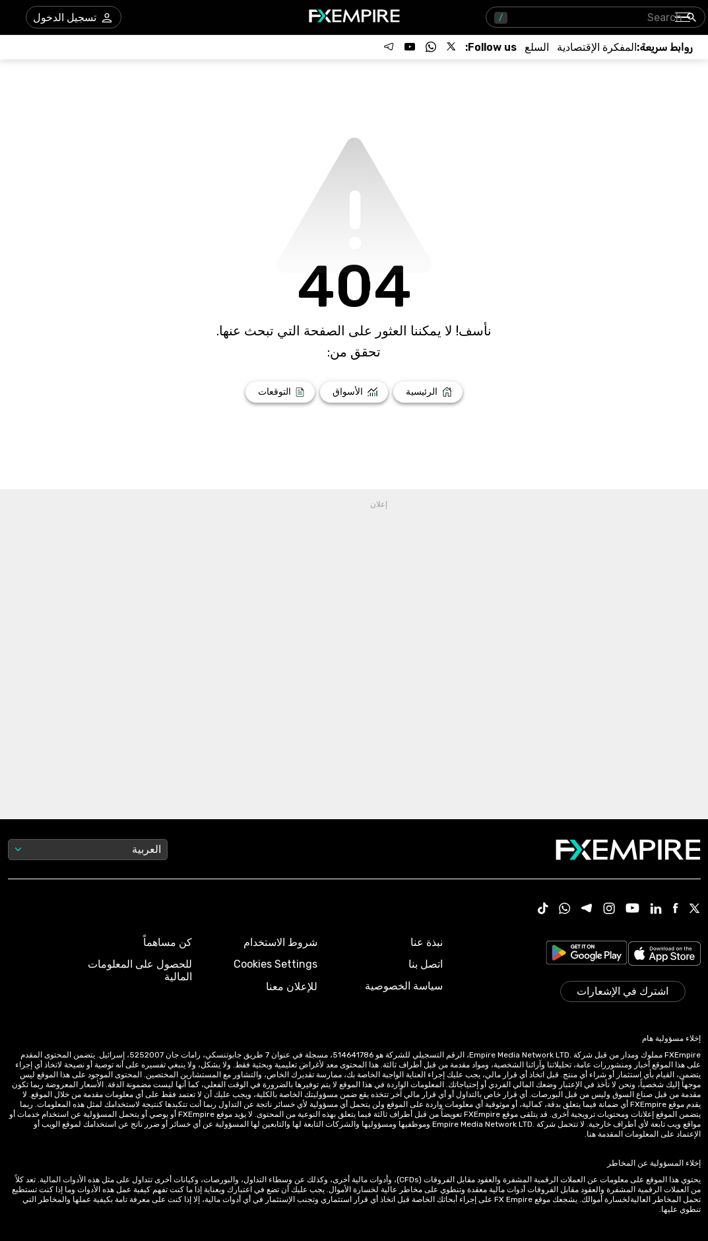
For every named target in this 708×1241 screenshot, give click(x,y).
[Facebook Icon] (675, 909)
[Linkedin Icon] (656, 909)
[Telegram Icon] (587, 910)
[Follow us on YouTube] (410, 47)
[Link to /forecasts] (280, 392)
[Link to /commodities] (537, 47)
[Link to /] (428, 392)
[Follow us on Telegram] (389, 47)
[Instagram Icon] (609, 909)
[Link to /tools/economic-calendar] (597, 47)
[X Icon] (695, 909)
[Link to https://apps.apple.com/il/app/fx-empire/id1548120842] (664, 955)
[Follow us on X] (452, 47)
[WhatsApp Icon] (565, 909)
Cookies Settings (275, 964)
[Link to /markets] (354, 392)
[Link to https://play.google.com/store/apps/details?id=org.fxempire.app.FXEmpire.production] (586, 955)
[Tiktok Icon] (543, 909)
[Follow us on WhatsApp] (431, 47)
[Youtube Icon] (632, 909)
